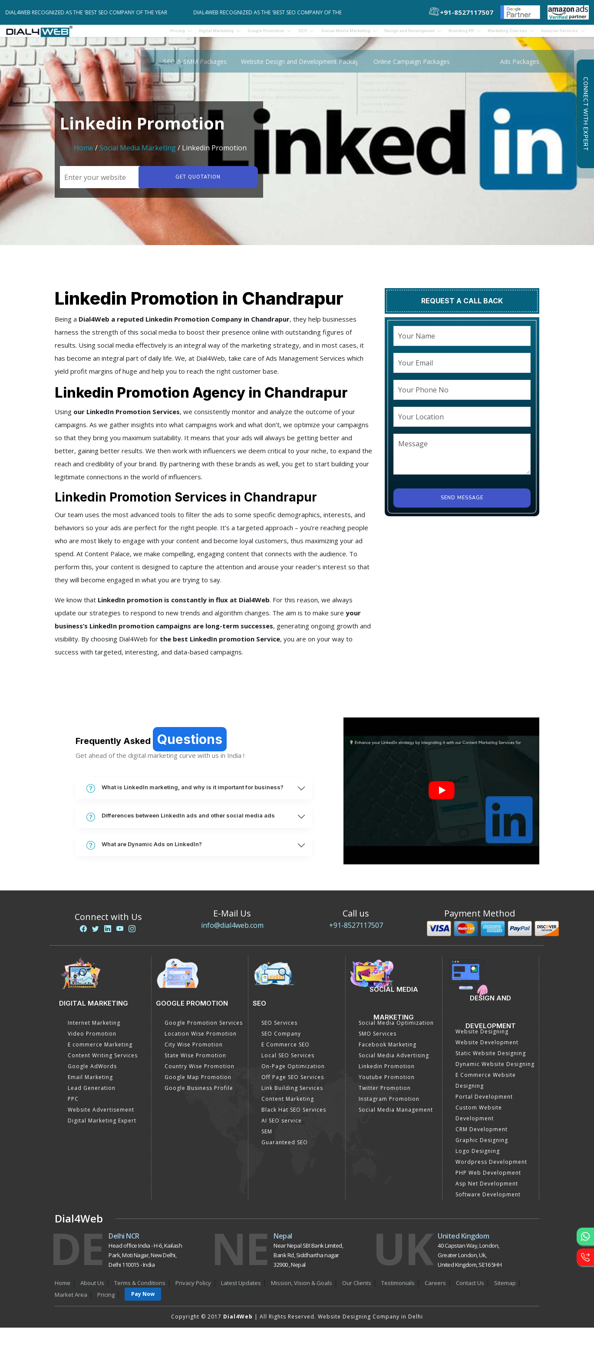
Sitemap (505, 1288)
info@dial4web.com (232, 931)
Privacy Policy (193, 1288)
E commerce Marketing (100, 1050)
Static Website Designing (490, 1059)
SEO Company (281, 1039)
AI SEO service (281, 1126)
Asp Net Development (486, 1189)
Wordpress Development (491, 1167)
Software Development (488, 1200)
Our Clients (356, 1288)
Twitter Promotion (385, 1093)
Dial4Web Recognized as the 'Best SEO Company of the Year (92, 12)
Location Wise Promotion (201, 1039)
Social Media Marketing (137, 153)
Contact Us (470, 1288)
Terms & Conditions (139, 1288)
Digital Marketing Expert (102, 1126)
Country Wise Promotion (199, 1072)
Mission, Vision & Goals (301, 1288)
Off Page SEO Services (292, 1082)
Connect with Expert (585, 114)
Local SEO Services (287, 1061)
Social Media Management (396, 1115)
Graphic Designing (481, 1145)
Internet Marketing (94, 1028)
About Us (92, 1288)
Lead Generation (92, 1093)
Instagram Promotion (389, 1104)
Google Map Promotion (198, 1082)
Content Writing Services (103, 1061)
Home (83, 153)
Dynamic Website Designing (495, 1069)
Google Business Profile (199, 1093)
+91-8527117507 (356, 931)
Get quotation (196, 182)
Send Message (462, 503)
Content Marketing (287, 1104)
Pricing (99, 33)
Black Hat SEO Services (293, 1115)
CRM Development (481, 1135)
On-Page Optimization (293, 1072)
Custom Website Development (478, 1118)
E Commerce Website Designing (485, 1086)
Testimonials (398, 1288)
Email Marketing (90, 1082)
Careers (435, 1288)
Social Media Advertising (394, 1061)
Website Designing (481, 1037)
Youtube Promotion (387, 1082)
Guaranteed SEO (284, 1148)
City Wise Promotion (194, 1050)
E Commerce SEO (285, 1050)
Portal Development (484, 1102)
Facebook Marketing (387, 1050)
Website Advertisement (101, 1115)
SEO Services (279, 1028)
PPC (73, 1104)
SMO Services (377, 1039)
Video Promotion (92, 1039)
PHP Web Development (488, 1178)
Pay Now (143, 1299)
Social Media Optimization (396, 1028)
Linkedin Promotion (387, 1072)
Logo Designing (477, 1156)
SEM (266, 1137)
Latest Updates (241, 1288)
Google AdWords (92, 1072)
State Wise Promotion (195, 1061)
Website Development (486, 1048)
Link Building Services (292, 1093)
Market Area (71, 1300)
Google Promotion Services (204, 1028)
